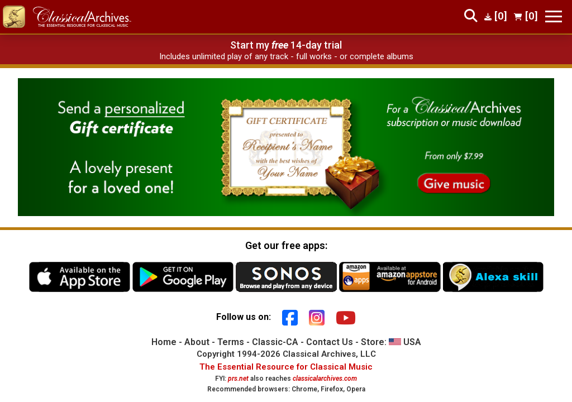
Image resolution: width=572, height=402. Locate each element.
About (196, 342)
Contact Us (329, 342)
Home (164, 342)
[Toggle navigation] (553, 16)
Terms (230, 342)
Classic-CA (275, 342)
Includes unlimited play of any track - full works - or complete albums (286, 56)
